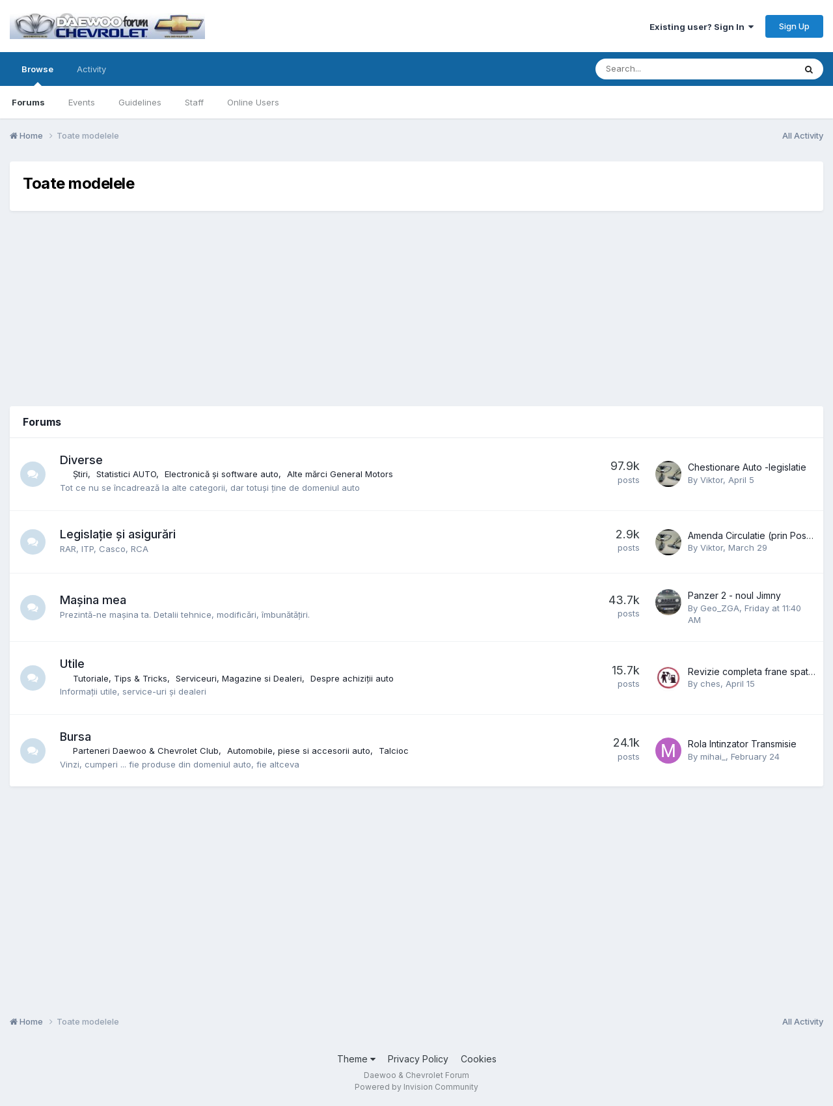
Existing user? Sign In (701, 26)
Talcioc (394, 750)
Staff (194, 102)
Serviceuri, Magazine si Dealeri (239, 678)
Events (81, 102)
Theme (356, 1058)
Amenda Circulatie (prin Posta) (753, 535)
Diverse (82, 460)
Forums (28, 102)
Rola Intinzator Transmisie (742, 743)
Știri (81, 474)
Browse (37, 75)
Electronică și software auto (222, 474)
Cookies (479, 1058)
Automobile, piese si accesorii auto (299, 750)
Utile (73, 664)
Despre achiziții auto (352, 678)
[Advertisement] (416, 308)
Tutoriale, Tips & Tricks (121, 678)
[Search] (660, 69)
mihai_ (713, 756)
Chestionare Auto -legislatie (747, 467)
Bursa (76, 736)
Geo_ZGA (719, 608)
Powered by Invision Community (416, 1087)
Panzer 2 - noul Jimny (734, 595)
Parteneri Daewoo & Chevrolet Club (146, 750)
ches (710, 683)
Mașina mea (94, 600)
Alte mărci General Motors (341, 474)
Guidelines (139, 102)
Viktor (711, 480)
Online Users (253, 102)
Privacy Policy (418, 1058)
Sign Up (794, 26)
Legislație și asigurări (118, 534)
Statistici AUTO (127, 474)
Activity (91, 69)
